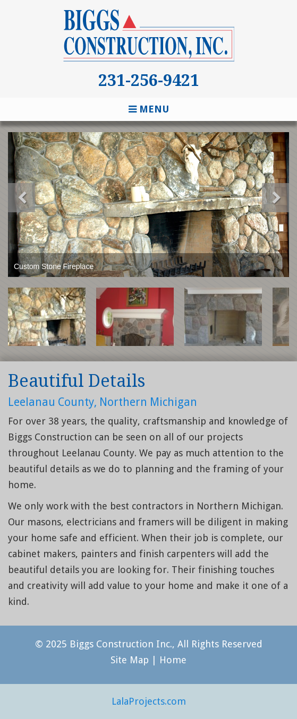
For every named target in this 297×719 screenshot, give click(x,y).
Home (172, 659)
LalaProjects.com (149, 701)
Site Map (130, 659)
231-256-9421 (148, 80)
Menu (149, 109)
